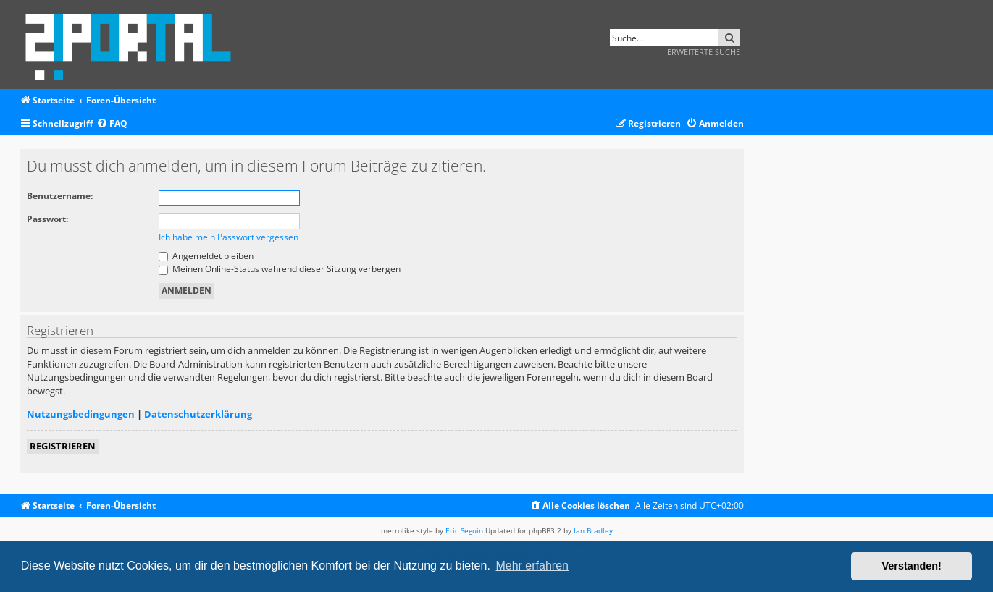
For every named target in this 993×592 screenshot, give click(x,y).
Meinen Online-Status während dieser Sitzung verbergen (280, 269)
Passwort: (47, 219)
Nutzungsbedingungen (81, 413)
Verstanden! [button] (912, 566)
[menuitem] (111, 124)
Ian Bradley (593, 530)
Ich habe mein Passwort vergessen (228, 237)
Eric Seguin (464, 530)
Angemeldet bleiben (206, 256)
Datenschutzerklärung (198, 413)
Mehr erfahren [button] (532, 565)
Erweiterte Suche (703, 51)
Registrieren (63, 445)
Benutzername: (60, 196)
